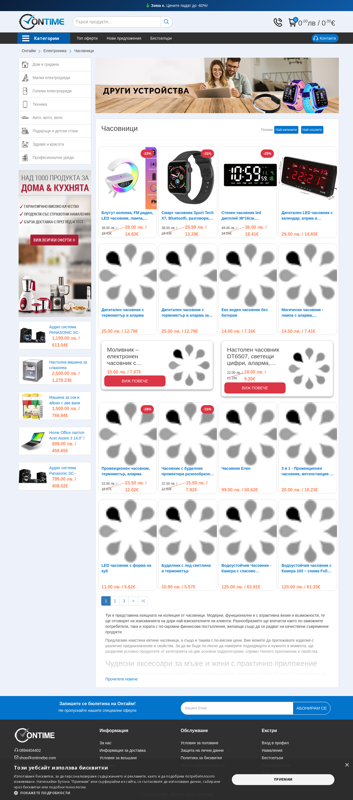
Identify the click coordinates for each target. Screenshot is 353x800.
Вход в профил (275, 743)
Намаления (272, 750)
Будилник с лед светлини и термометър (186, 568)
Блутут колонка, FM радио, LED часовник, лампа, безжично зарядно (127, 215)
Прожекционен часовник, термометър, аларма (125, 471)
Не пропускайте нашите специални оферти (97, 706)
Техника (40, 104)
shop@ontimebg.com (37, 758)
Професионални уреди (53, 157)
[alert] (176, 779)
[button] (119, 793)
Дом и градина (46, 64)
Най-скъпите (312, 130)
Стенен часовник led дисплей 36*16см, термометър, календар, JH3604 (244, 215)
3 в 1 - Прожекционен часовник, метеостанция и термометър (306, 471)
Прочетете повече (121, 679)
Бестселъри (161, 38)
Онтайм (29, 51)
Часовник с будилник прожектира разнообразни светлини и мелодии (186, 471)
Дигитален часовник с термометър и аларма (122, 313)
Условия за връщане (118, 758)
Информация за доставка (123, 750)
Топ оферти (87, 38)
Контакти (324, 38)
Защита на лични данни (202, 750)
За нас (105, 743)
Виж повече (135, 381)
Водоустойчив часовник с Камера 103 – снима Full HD (306, 568)
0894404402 (30, 750)
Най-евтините (286, 130)
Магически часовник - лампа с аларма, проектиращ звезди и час (305, 313)
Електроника (55, 51)
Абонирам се (311, 708)
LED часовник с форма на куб (126, 568)
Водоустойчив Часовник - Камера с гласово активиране (246, 568)
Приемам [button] (283, 779)
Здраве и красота (48, 144)
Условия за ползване (200, 743)
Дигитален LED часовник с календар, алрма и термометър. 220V (307, 215)
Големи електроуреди (52, 91)
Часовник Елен (236, 468)
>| (143, 601)
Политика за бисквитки (201, 758)
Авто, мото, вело (48, 117)
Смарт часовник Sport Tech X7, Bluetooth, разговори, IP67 (187, 215)
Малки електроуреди (51, 77)
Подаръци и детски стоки (55, 131)
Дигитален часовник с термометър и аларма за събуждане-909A (185, 313)
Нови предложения (124, 38)
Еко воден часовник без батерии (245, 313)
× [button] (347, 765)
